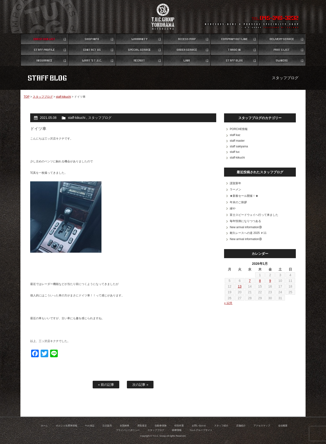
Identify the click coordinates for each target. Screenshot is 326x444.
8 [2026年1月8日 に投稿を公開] (260, 281)
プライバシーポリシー (128, 430)
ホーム (44, 425)
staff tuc (235, 152)
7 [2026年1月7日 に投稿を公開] (250, 281)
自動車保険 (161, 425)
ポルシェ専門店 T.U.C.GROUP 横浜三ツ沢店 (163, 16)
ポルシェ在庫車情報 (66, 425)
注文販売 (107, 425)
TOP (26, 96)
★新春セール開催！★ (244, 196)
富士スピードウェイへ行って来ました (254, 215)
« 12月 (228, 303)
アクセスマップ (262, 425)
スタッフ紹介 (221, 425)
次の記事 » (140, 384)
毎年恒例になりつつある (245, 221)
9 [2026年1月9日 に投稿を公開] (270, 281)
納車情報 (177, 430)
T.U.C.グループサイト (201, 430)
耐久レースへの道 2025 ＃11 (248, 233)
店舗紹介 (241, 425)
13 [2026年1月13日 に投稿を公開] (240, 286)
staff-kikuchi (63, 96)
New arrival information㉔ (246, 227)
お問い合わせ (199, 425)
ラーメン (235, 189)
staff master (237, 140)
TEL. (275, 18)
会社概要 (283, 425)
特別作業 (179, 425)
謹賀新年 (235, 183)
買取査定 (142, 425)
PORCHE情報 (239, 129)
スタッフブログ (43, 96)
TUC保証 (90, 425)
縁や (232, 208)
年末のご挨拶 (238, 202)
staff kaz (235, 135)
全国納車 (124, 425)
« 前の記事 (106, 384)
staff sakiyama (239, 146)
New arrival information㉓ (246, 239)
